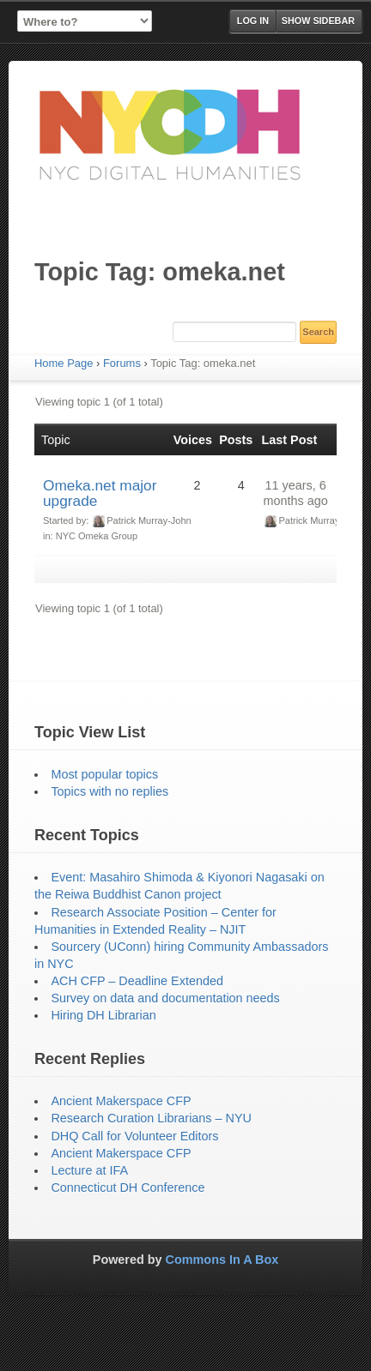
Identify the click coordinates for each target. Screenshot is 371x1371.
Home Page (63, 363)
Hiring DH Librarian (103, 1015)
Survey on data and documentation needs (165, 998)
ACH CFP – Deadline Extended (137, 981)
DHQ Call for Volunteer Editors (134, 1136)
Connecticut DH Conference (127, 1187)
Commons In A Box (222, 1259)
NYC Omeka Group (96, 536)
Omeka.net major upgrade (99, 493)
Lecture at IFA (89, 1170)
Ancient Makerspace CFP (121, 1101)
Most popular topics (104, 774)
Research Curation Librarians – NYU (151, 1118)
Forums (122, 363)
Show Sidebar (318, 20)
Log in (253, 20)
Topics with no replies (109, 791)
